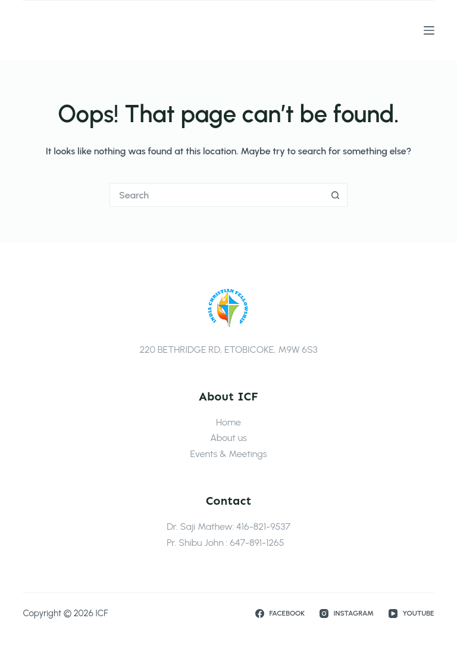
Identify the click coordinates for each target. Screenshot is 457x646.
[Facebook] (280, 614)
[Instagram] (347, 614)
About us (228, 437)
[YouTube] (411, 614)
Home (228, 422)
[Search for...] (216, 195)
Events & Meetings (228, 453)
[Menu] (429, 30)
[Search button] (336, 195)
